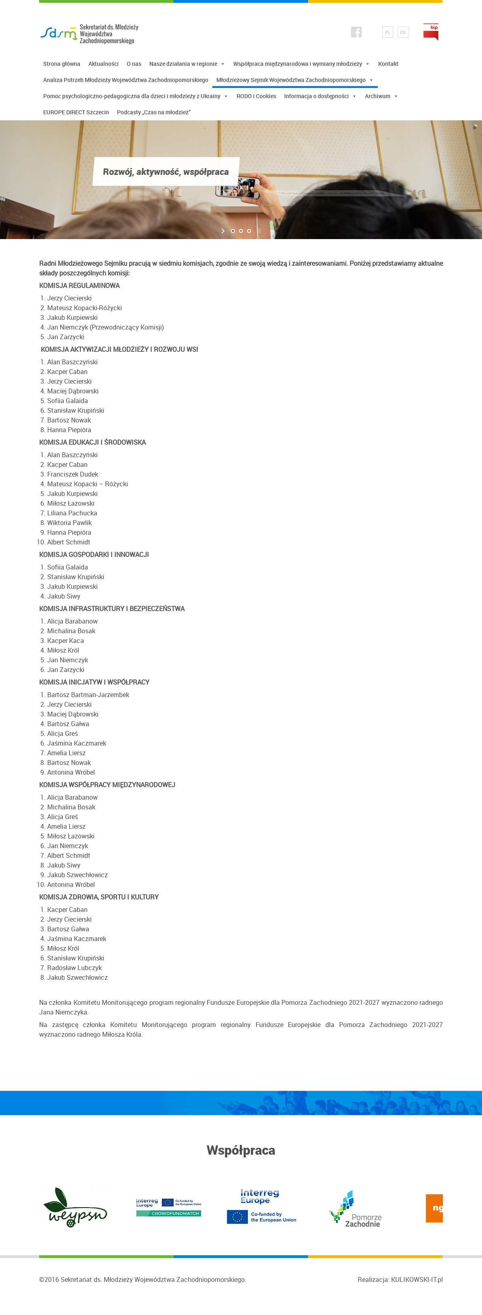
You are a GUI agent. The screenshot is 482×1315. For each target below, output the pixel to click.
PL (387, 32)
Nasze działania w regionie (187, 64)
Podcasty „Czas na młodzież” (154, 112)
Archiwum (381, 96)
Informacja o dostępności (320, 96)
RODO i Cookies (256, 96)
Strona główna (61, 63)
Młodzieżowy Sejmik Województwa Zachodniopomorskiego (295, 80)
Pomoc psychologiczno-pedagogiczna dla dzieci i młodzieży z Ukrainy (135, 96)
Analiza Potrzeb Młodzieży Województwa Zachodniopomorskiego (125, 80)
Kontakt (388, 63)
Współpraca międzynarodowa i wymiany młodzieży (301, 64)
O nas (134, 63)
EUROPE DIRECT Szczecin (76, 112)
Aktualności (103, 63)
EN (403, 32)
